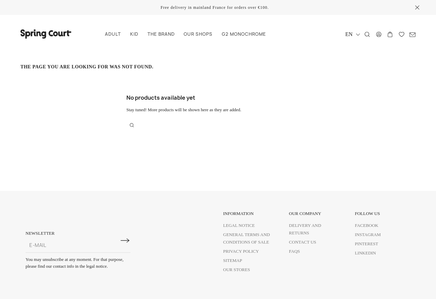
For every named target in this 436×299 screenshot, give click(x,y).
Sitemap (232, 260)
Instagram (368, 234)
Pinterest (366, 243)
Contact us (302, 242)
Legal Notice (239, 225)
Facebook (366, 225)
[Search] (367, 34)
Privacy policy (241, 251)
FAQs (294, 251)
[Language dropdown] (352, 34)
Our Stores (236, 269)
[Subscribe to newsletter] (125, 240)
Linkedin (365, 252)
